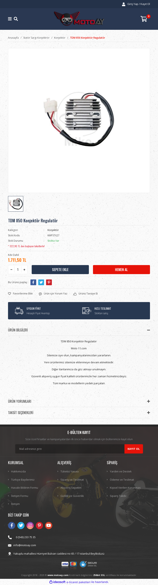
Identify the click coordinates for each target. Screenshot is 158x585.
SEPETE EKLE (60, 269)
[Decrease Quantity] (11, 269)
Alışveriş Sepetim (70, 487)
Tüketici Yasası (69, 471)
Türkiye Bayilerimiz (23, 479)
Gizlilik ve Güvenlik (72, 496)
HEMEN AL (121, 269)
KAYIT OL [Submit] (134, 449)
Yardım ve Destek (121, 471)
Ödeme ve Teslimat (122, 479)
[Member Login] (136, 4)
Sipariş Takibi (118, 496)
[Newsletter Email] (79, 448)
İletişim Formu (19, 496)
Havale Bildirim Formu (24, 487)
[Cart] (145, 19)
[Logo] (79, 19)
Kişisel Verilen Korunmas (125, 487)
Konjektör (53, 230)
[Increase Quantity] (24, 269)
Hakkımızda (18, 471)
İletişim (15, 504)
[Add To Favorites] (20, 293)
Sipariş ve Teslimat (72, 479)
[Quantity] (17, 269)
